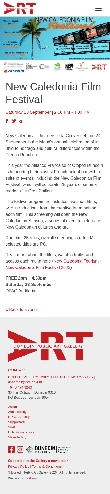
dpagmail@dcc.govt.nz (25, 382)
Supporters (16, 422)
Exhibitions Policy (21, 432)
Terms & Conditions (47, 466)
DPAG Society (19, 417)
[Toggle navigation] (98, 8)
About (12, 407)
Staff (11, 427)
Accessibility (17, 412)
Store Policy (17, 437)
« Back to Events (22, 309)
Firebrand (31, 478)
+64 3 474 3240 (20, 387)
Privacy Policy (18, 466)
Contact (17, 370)
